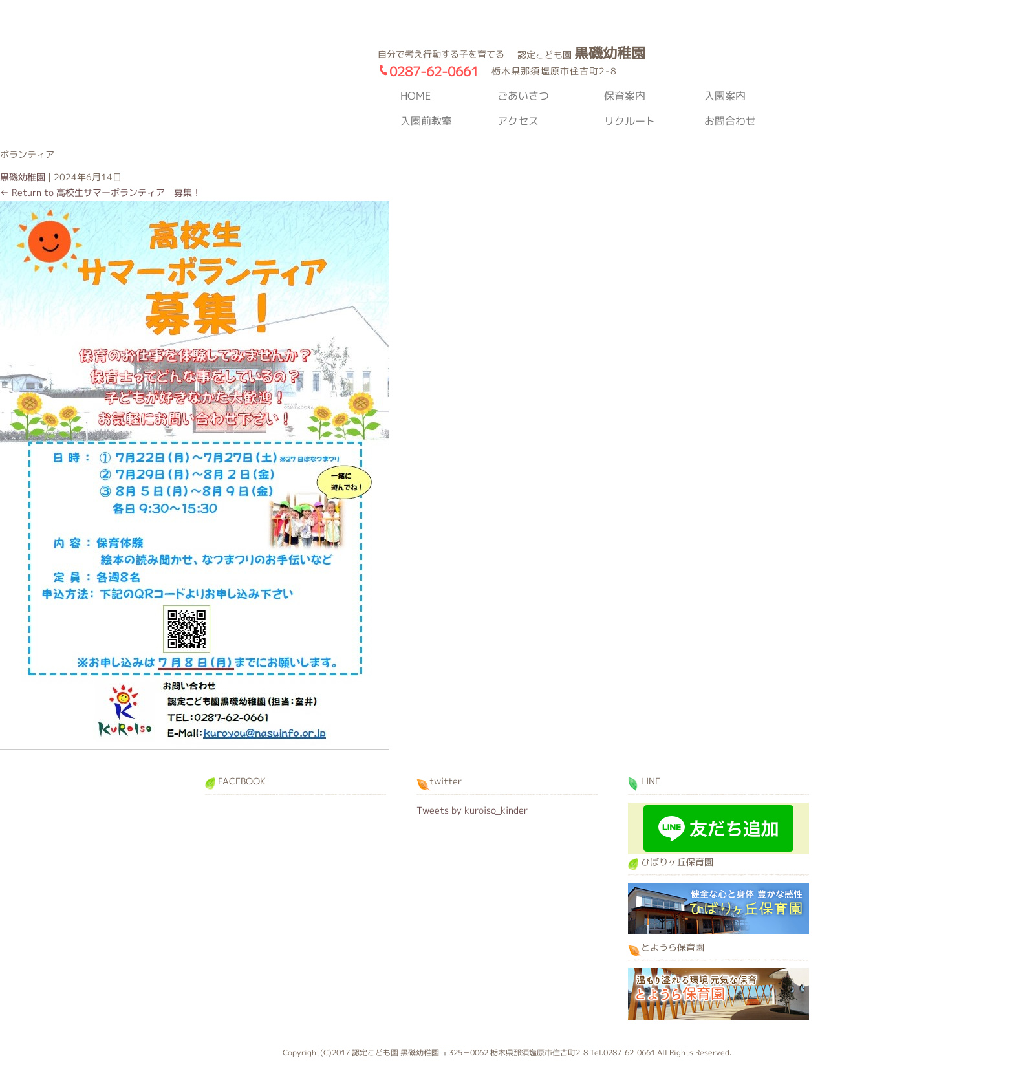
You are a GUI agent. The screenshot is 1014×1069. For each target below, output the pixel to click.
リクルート (630, 121)
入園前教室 (426, 121)
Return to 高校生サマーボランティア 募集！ (100, 192)
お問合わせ (730, 121)
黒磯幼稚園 (274, 89)
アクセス (518, 121)
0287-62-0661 (434, 71)
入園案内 (725, 96)
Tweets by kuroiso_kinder (472, 810)
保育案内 (624, 96)
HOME (415, 96)
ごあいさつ (523, 96)
